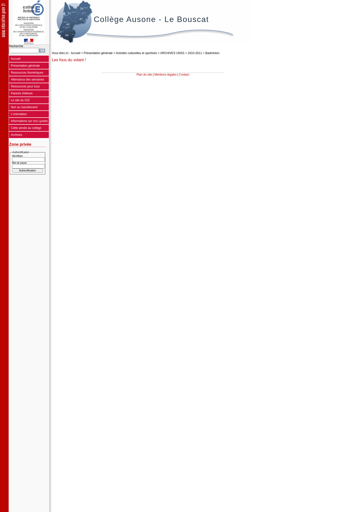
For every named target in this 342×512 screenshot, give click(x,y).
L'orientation (19, 114)
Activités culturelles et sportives (136, 53)
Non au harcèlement (24, 107)
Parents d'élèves (22, 93)
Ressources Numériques (27, 72)
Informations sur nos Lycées (29, 121)
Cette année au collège (26, 128)
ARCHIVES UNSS (172, 53)
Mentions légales (165, 74)
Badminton (212, 53)
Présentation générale (25, 65)
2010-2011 (195, 53)
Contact (184, 74)
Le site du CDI (20, 100)
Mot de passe (19, 163)
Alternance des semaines (27, 79)
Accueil (15, 59)
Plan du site (144, 74)
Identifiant (17, 156)
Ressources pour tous (25, 86)
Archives (16, 135)
